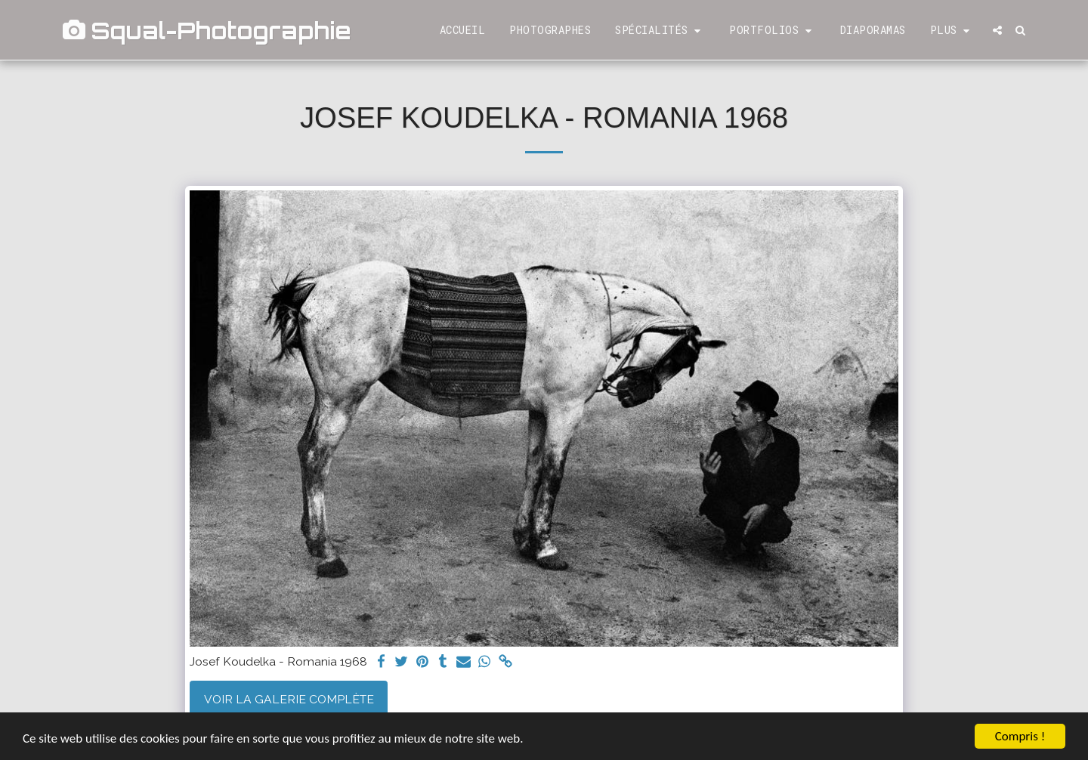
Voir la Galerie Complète (289, 699)
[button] (660, 31)
